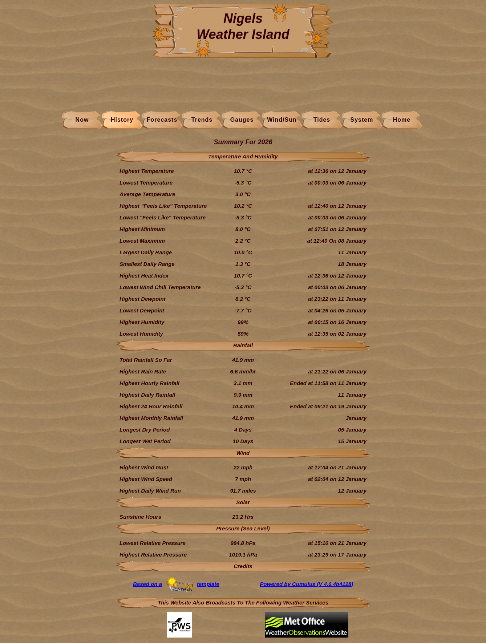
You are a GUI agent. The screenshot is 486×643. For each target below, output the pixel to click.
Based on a (147, 584)
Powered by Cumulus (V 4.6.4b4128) (306, 584)
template (208, 584)
